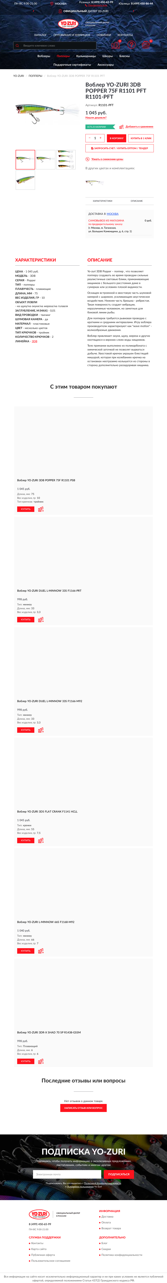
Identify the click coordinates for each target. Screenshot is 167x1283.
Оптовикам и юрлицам (71, 35)
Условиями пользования (80, 1185)
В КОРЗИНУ (116, 138)
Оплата (106, 1221)
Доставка (107, 1215)
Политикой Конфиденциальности (102, 1182)
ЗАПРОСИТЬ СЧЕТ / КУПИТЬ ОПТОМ (119, 148)
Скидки (106, 1247)
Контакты (125, 35)
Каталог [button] (40, 35)
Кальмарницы (86, 56)
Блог (104, 1241)
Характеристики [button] (102, 201)
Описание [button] (137, 201)
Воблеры (43, 56)
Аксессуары (106, 64)
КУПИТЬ (25, 509)
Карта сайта (38, 1247)
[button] (96, 5)
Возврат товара (111, 1227)
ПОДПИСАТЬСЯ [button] (119, 1173)
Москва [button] (113, 214)
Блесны (124, 56)
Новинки (104, 35)
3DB (34, 341)
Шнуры (107, 56)
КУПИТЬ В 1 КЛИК (141, 138)
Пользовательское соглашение (50, 1259)
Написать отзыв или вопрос (83, 1106)
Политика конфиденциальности (121, 1253)
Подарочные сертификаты (72, 64)
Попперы (63, 56)
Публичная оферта (43, 1253)
